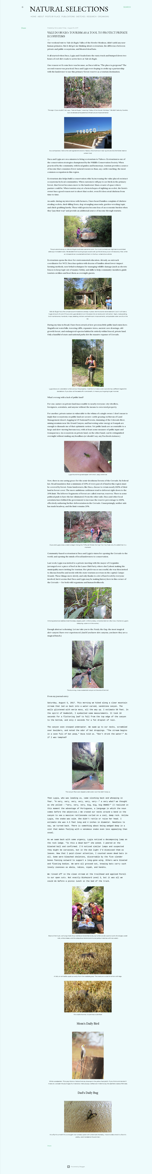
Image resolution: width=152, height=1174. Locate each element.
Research (91, 17)
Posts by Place (51, 17)
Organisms (102, 17)
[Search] (127, 7)
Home (33, 17)
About (40, 17)
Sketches (80, 17)
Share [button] (23, 28)
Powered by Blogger (76, 1166)
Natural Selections (69, 9)
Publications (67, 17)
